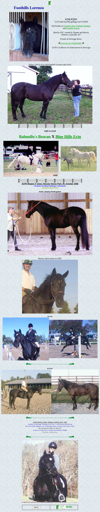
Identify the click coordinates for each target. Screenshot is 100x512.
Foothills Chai (69, 26)
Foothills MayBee (83, 26)
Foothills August (72, 28)
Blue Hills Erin (68, 136)
